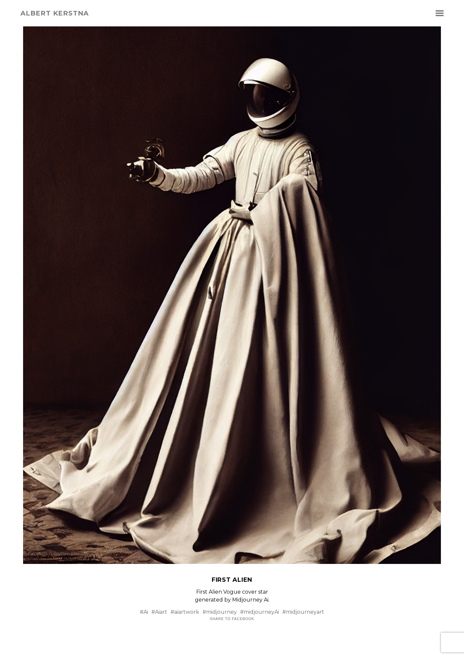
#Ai (144, 612)
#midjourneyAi (259, 612)
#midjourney (219, 612)
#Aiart (159, 612)
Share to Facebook (232, 619)
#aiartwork (184, 612)
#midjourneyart (303, 612)
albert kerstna (54, 13)
